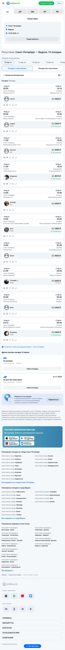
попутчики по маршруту (10, 529)
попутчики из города (13, 492)
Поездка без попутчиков (48, 68)
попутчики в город (11, 456)
